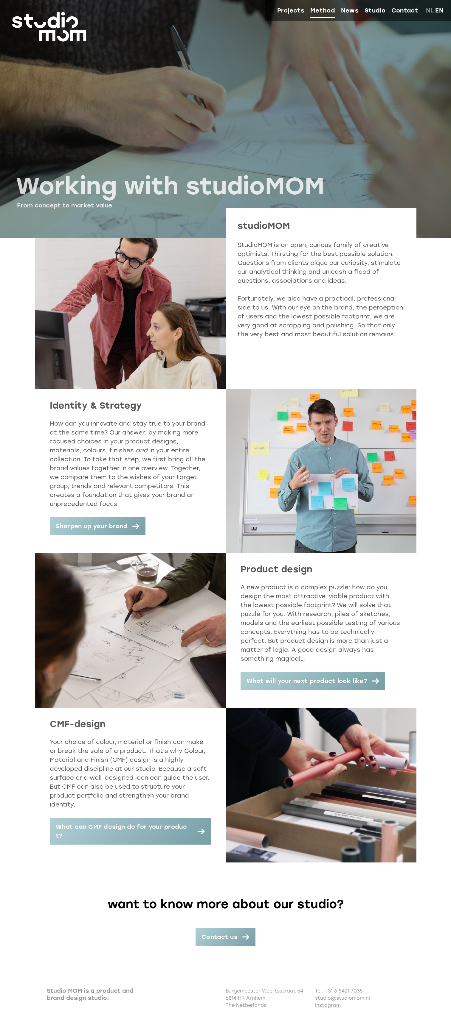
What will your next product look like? (307, 680)
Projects (290, 10)
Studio (375, 10)
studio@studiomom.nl (342, 998)
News (350, 10)
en (439, 10)
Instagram (328, 1005)
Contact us (220, 936)
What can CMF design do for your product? (121, 831)
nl (430, 10)
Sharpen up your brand (92, 526)
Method (322, 10)
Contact (404, 10)
